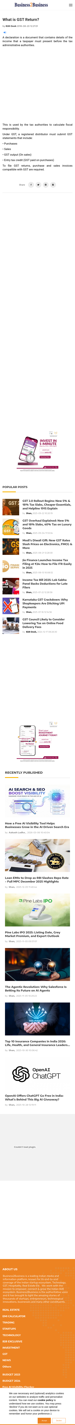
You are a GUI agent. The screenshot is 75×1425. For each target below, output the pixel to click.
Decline (59, 1421)
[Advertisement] (37, 86)
